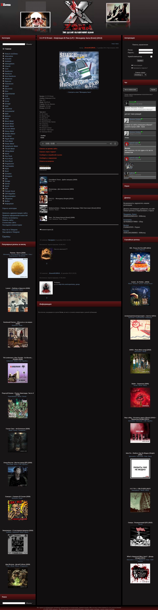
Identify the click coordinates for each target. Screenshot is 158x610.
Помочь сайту (7, 220)
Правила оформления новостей (15, 215)
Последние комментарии (12, 225)
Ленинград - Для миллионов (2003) (61, 189)
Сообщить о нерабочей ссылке (50, 155)
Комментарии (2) (46, 229)
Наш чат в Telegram (10, 230)
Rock (117, 43)
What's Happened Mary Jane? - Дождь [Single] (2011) (140, 557)
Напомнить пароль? (140, 68)
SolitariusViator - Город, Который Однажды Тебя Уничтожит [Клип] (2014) (75, 208)
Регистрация (137, 65)
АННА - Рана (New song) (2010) (140, 350)
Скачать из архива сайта (48, 148)
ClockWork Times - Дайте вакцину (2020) (63, 179)
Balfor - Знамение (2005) (140, 383)
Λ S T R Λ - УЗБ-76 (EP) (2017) (140, 488)
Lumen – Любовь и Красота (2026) (18, 288)
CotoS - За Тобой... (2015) (140, 282)
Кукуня (126, 231)
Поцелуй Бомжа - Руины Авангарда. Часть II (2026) (18, 394)
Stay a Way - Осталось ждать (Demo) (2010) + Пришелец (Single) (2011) (140, 418)
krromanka (128, 220)
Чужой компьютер (135, 56)
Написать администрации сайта (15, 213)
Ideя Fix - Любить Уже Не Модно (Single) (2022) (140, 453)
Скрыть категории (9, 208)
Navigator (51, 240)
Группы (6, 237)
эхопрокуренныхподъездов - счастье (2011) (140, 316)
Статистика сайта (9, 223)
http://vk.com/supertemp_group (69, 284)
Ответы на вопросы (10, 218)
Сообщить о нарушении (48, 158)
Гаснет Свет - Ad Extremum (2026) (18, 428)
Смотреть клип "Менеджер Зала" (79, 92)
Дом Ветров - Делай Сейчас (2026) (18, 564)
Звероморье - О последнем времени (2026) (17, 530)
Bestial (126, 225)
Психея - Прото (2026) (18, 253)
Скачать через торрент (47, 152)
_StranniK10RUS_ (90, 48)
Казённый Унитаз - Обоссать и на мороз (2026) (17, 323)
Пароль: (131, 53)
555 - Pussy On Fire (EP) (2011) (140, 248)
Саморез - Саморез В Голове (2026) (17, 496)
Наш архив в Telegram (10, 232)
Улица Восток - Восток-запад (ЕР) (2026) (18, 462)
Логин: (130, 50)
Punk (113, 43)
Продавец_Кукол (130, 214)
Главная (8, 49)
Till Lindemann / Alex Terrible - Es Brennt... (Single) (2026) (18, 358)
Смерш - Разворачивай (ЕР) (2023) (140, 522)
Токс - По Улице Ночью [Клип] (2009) (62, 217)
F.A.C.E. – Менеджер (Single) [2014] (61, 198)
